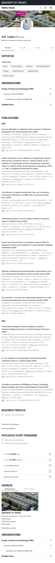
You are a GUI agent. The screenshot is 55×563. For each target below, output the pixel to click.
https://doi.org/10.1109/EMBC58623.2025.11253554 (22, 150)
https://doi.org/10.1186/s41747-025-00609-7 (19, 211)
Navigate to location (9, 528)
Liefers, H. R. (29, 142)
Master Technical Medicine (14, 440)
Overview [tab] (8, 48)
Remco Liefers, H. (44, 203)
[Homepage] (8, 8)
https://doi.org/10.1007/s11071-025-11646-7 (19, 234)
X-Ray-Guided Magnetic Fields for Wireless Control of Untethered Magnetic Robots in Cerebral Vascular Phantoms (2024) (25, 329)
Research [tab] (23, 48)
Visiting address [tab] (10, 489)
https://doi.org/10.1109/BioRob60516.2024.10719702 (22, 400)
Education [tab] (38, 48)
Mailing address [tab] (29, 489)
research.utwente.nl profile (14, 415)
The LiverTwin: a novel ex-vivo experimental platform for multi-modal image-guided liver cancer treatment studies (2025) (26, 299)
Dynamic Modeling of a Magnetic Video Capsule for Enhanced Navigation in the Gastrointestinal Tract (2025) (26, 130)
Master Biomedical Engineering (16, 443)
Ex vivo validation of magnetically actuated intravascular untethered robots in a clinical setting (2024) (24, 359)
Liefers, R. (33, 282)
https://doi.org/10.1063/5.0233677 (16, 289)
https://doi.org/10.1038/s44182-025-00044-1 (19, 263)
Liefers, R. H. (42, 258)
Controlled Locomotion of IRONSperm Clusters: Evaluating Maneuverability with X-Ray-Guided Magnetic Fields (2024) (25, 386)
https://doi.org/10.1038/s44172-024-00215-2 (19, 376)
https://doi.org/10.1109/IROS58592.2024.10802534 (22, 350)
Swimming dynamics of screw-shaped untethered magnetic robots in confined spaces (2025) (25, 220)
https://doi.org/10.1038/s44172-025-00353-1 (19, 184)
